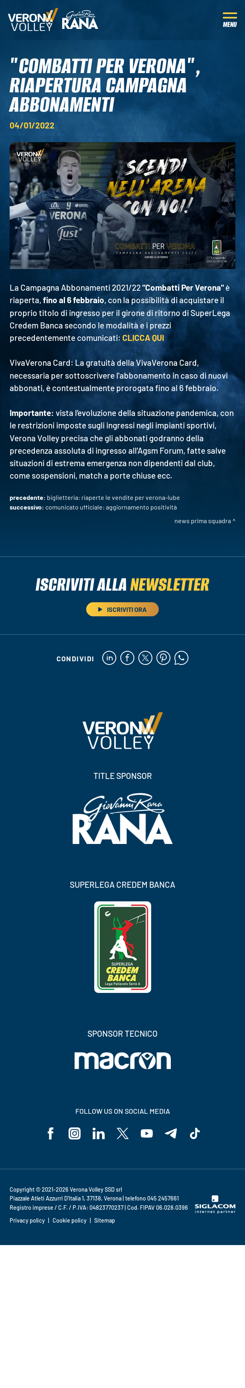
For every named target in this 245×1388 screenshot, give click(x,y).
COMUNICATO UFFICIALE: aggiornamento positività (111, 507)
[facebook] (127, 658)
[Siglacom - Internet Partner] (215, 1211)
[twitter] (145, 658)
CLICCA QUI (143, 337)
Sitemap (104, 1220)
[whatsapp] (181, 658)
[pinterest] (163, 658)
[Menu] (230, 20)
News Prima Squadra (202, 520)
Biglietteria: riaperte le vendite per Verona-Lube (113, 497)
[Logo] (33, 20)
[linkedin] (109, 658)
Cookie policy (70, 1220)
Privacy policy (27, 1220)
